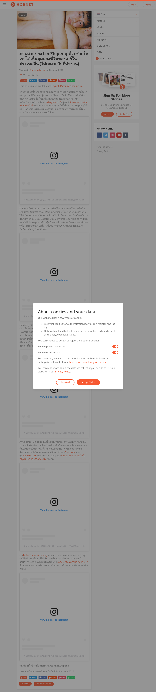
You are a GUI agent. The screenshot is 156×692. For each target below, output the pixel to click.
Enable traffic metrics (50, 352)
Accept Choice (88, 382)
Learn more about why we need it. (88, 362)
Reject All (65, 382)
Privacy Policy (62, 371)
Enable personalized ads (51, 346)
